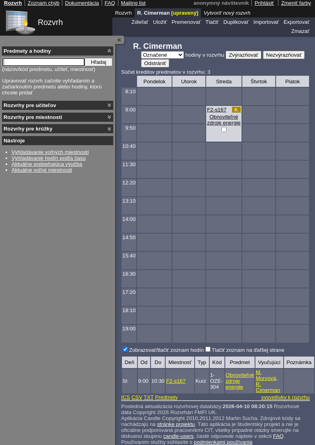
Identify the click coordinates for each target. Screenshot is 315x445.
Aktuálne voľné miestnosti (42, 170)
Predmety (166, 397)
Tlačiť (211, 22)
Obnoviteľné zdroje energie (223, 120)
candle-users (178, 436)
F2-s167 (216, 110)
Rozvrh (50, 22)
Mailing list (133, 3)
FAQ (278, 436)
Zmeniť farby (296, 3)
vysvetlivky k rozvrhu (285, 397)
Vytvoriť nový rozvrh (227, 13)
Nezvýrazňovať (283, 55)
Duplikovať (236, 22)
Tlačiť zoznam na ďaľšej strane (248, 350)
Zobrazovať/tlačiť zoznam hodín (166, 350)
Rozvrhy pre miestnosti (33, 117)
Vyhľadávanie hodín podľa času (49, 158)
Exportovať (296, 22)
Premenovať (186, 22)
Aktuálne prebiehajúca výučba (47, 164)
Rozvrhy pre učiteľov (30, 105)
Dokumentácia (82, 3)
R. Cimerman (268, 387)
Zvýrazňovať (243, 55)
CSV (136, 397)
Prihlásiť (264, 3)
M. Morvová (266, 375)
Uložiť (160, 22)
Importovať (266, 22)
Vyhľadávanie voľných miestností (50, 152)
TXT (149, 397)
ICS (125, 397)
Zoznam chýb (43, 3)
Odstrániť (155, 63)
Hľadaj (98, 62)
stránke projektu (176, 424)
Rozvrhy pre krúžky (28, 129)
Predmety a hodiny (27, 51)
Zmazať (300, 31)
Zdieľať (139, 22)
